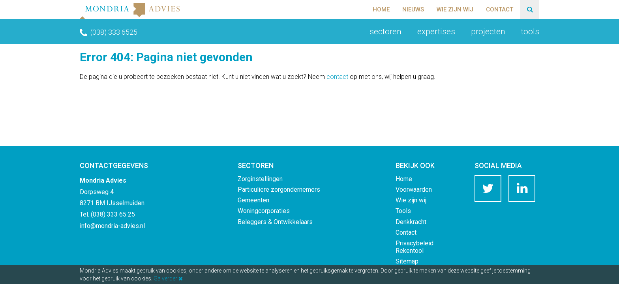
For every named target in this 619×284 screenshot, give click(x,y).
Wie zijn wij (411, 200)
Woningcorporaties (264, 211)
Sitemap (407, 261)
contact (337, 76)
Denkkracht (411, 222)
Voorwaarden (414, 189)
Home (404, 179)
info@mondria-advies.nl (112, 226)
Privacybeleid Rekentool (414, 246)
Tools (403, 211)
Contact (406, 232)
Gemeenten (253, 200)
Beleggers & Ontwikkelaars (275, 222)
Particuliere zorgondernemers (279, 189)
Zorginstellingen (260, 179)
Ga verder (168, 278)
